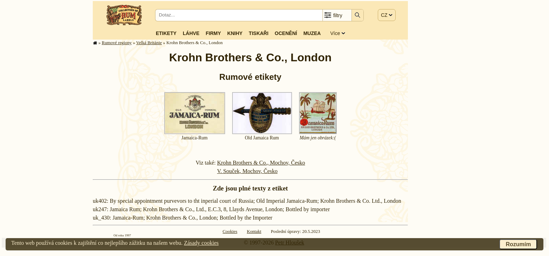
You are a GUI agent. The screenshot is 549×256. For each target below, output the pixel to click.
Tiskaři (259, 33)
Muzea (312, 33)
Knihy (235, 33)
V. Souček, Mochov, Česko (247, 171)
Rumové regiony (117, 42)
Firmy (213, 33)
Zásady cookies (201, 243)
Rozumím (518, 244)
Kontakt (254, 231)
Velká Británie (149, 42)
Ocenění (286, 33)
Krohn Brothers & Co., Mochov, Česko (261, 163)
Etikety (166, 33)
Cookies (230, 231)
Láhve (191, 33)
